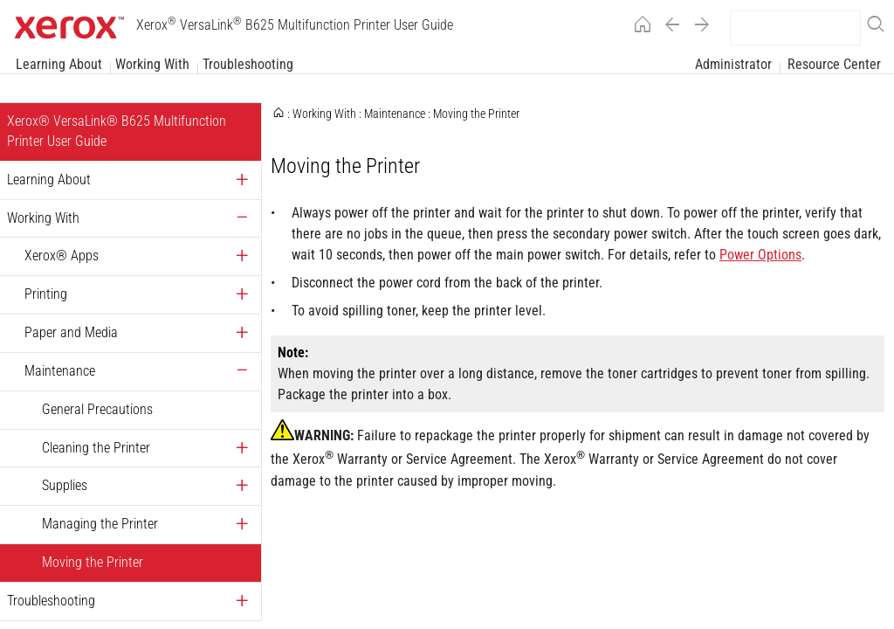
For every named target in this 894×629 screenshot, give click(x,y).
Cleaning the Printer (96, 447)
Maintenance (59, 371)
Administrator (733, 64)
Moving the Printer (92, 562)
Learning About (59, 64)
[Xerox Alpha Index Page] (578, 362)
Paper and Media (71, 332)
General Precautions (97, 409)
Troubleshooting (248, 64)
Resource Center (834, 64)
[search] (795, 27)
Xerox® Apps (61, 255)
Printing (45, 294)
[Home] (638, 27)
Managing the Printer (100, 523)
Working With (152, 64)
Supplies (64, 485)
